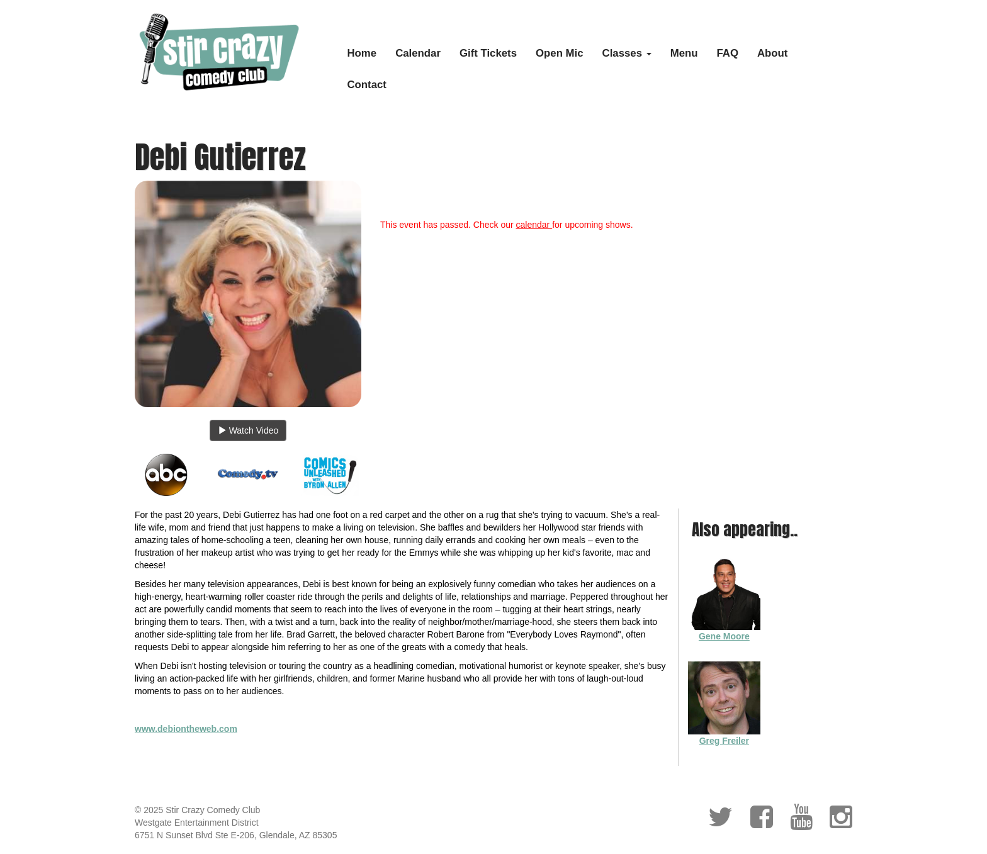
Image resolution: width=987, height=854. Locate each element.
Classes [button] (626, 53)
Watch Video (248, 430)
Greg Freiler (724, 741)
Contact (366, 85)
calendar (534, 225)
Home (362, 53)
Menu (684, 53)
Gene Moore (724, 636)
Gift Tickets (488, 53)
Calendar (418, 53)
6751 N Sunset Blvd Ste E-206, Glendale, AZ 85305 (236, 835)
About (772, 53)
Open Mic (560, 53)
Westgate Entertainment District (197, 822)
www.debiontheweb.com (186, 729)
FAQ (728, 53)
